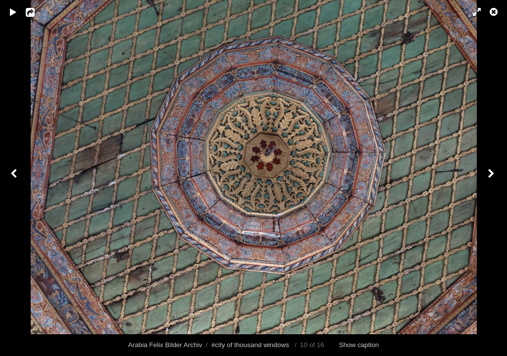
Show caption (359, 345)
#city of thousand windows (250, 345)
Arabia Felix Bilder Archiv (165, 345)
